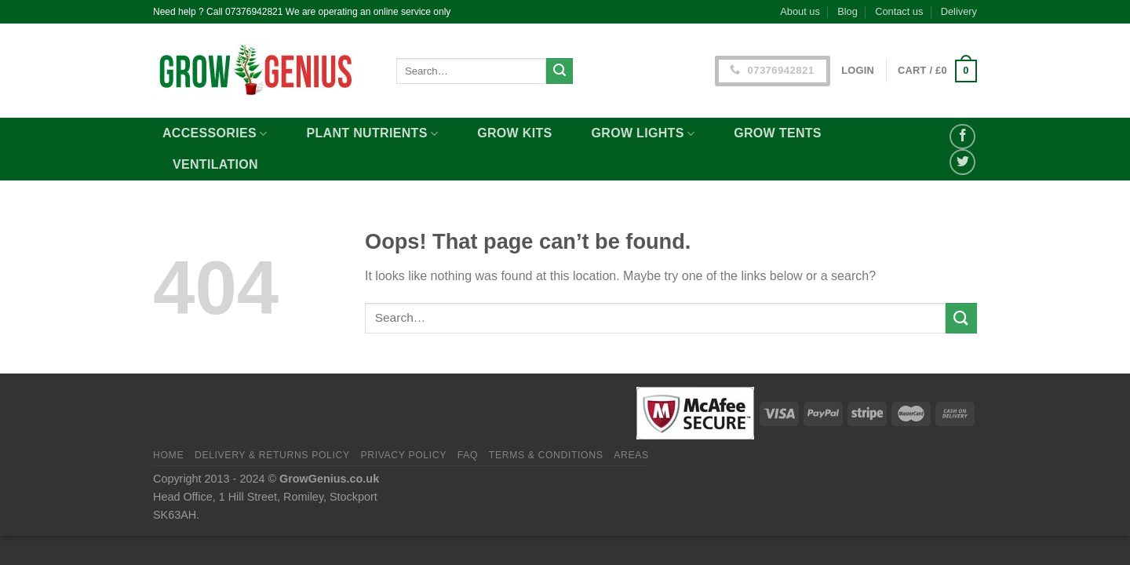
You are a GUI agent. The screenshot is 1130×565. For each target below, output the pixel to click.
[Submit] (559, 71)
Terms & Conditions (546, 455)
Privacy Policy (404, 455)
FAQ (467, 455)
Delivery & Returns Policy (272, 455)
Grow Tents (778, 133)
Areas (631, 455)
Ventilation (215, 164)
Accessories (215, 133)
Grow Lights (643, 133)
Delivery (959, 11)
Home (168, 455)
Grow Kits (514, 133)
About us (800, 11)
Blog (847, 11)
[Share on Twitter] (962, 162)
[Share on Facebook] (962, 137)
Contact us (899, 11)
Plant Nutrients (373, 133)
